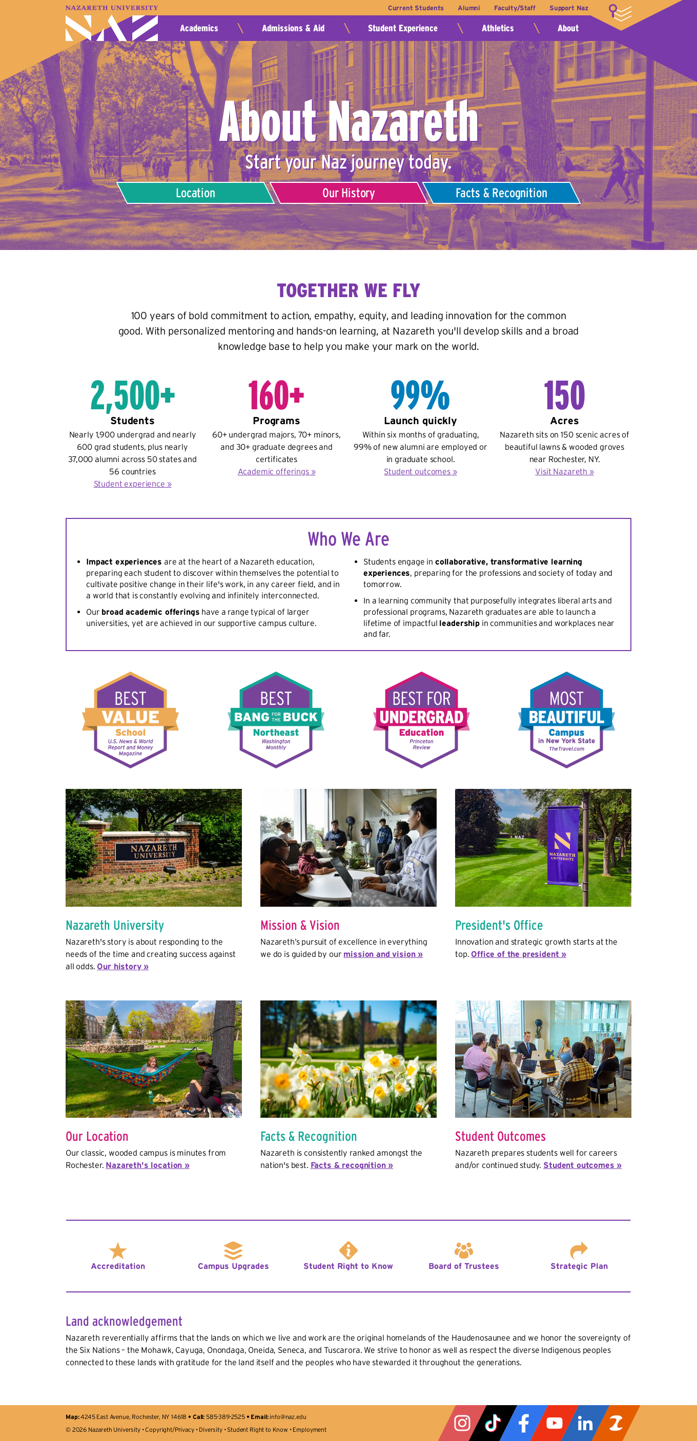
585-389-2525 (225, 1416)
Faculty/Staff (515, 8)
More (620, 13)
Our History (348, 192)
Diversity (210, 1429)
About (568, 28)
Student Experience (403, 28)
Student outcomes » (420, 471)
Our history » (123, 966)
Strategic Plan (579, 1265)
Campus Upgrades (233, 1265)
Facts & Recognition (501, 192)
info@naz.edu (288, 1416)
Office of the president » (518, 953)
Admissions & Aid (293, 28)
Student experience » (133, 483)
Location (195, 192)
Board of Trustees (463, 1265)
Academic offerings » (277, 471)
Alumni (468, 8)
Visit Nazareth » (564, 471)
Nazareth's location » (148, 1164)
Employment (309, 1429)
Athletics (498, 28)
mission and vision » (383, 953)
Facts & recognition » (352, 1164)
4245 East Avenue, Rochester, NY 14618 (133, 1416)
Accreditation (118, 1265)
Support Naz (568, 8)
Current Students (415, 8)
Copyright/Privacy (169, 1429)
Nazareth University (112, 23)
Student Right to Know (348, 1265)
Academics (199, 28)
